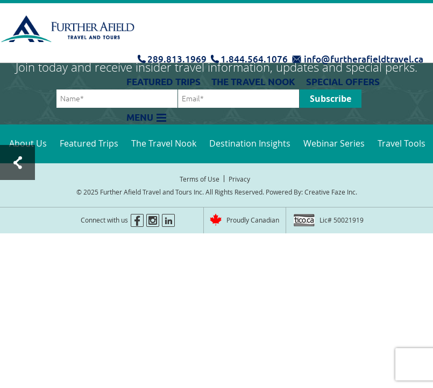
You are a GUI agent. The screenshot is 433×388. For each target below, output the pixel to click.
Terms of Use (199, 179)
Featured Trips (163, 82)
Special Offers (343, 82)
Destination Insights (249, 143)
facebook (137, 220)
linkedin (168, 220)
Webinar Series (334, 143)
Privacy (239, 179)
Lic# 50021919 (342, 220)
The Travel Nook (253, 82)
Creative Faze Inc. (330, 192)
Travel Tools (401, 143)
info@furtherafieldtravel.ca (363, 59)
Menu (139, 117)
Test (17, 162)
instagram (152, 220)
